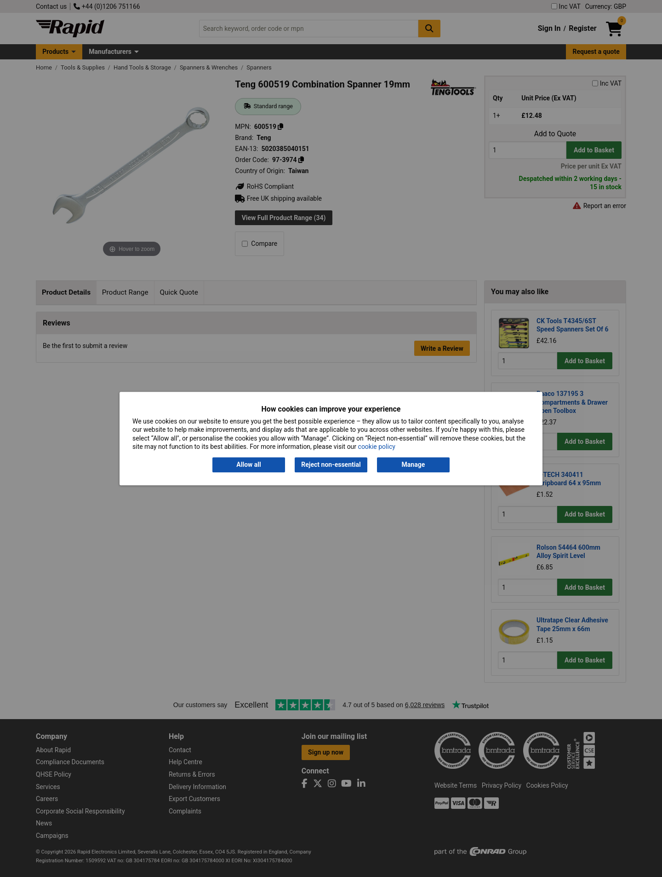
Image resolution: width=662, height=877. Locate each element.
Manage (413, 465)
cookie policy (376, 446)
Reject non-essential (330, 465)
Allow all (248, 465)
